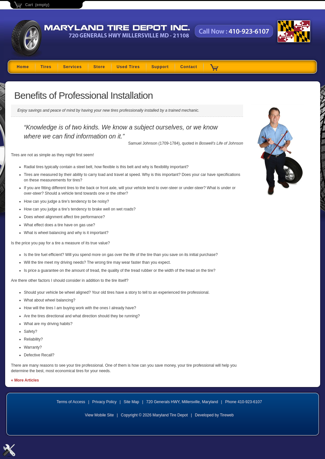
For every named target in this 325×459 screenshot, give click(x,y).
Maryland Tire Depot (52, 56)
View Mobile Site (99, 415)
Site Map (131, 402)
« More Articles (25, 380)
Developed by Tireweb (214, 415)
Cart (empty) (37, 5)
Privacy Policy (104, 402)
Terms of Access (71, 402)
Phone (243, 402)
